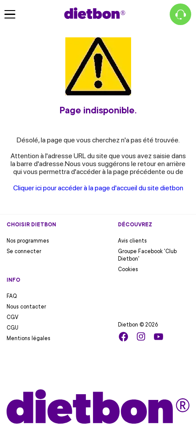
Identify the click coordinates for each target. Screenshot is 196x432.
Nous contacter (26, 307)
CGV (12, 317)
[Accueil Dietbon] (94, 13)
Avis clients (132, 241)
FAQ (12, 296)
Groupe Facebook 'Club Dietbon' (147, 255)
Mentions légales (28, 338)
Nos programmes (28, 241)
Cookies (128, 269)
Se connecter (24, 251)
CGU (12, 328)
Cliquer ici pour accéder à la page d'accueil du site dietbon (98, 188)
